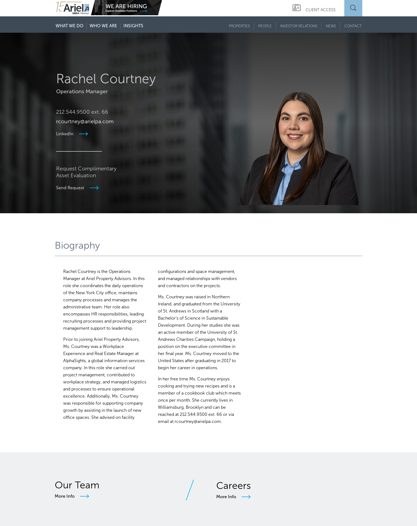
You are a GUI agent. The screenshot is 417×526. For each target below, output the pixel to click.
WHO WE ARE (103, 25)
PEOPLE (265, 26)
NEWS (331, 26)
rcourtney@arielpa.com (84, 108)
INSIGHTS (133, 25)
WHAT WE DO (69, 25)
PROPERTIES (239, 26)
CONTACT (353, 26)
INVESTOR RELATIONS (298, 26)
